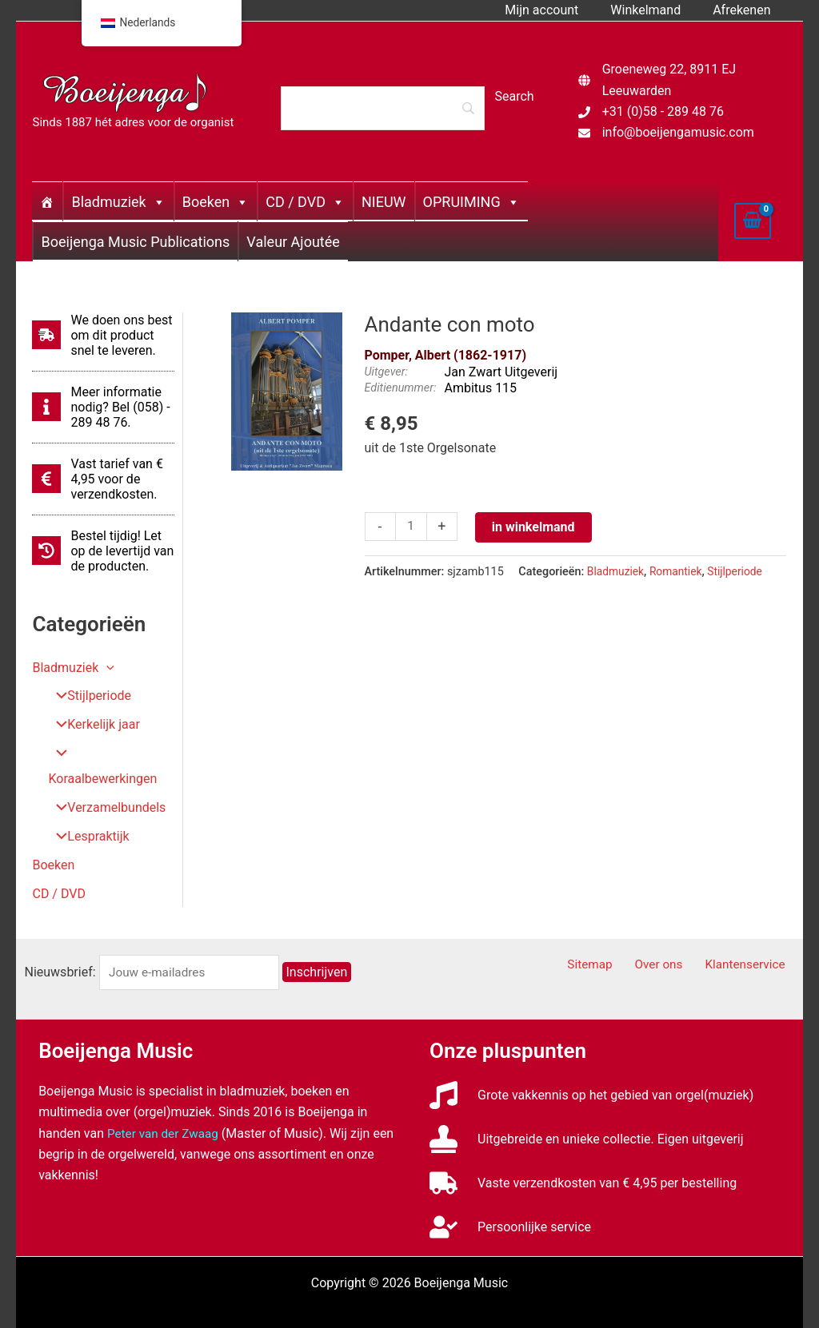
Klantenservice (751, 940)
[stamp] (586, 1113)
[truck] (583, 1157)
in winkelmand (535, 527)
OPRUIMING (471, 201)
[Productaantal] (412, 527)
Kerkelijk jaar (92, 725)
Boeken (215, 201)
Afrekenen (744, 10)
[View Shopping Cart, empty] (752, 220)
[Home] (47, 201)
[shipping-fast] (103, 335)
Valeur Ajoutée (292, 241)
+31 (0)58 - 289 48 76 (663, 111)
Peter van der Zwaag (165, 1107)
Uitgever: (386, 372)
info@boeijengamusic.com (678, 132)
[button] (106, 667)
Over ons (671, 940)
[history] (103, 551)
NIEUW (384, 201)
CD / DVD (305, 201)
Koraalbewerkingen (110, 753)
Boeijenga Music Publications (135, 241)
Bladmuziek (118, 201)
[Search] (382, 107)
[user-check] (510, 1201)
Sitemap (609, 940)
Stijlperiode (87, 696)
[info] (103, 407)
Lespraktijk (87, 811)
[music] (591, 1069)
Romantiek (679, 572)
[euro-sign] (103, 479)
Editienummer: (401, 388)
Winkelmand (655, 10)
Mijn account (557, 10)
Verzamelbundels (105, 782)
